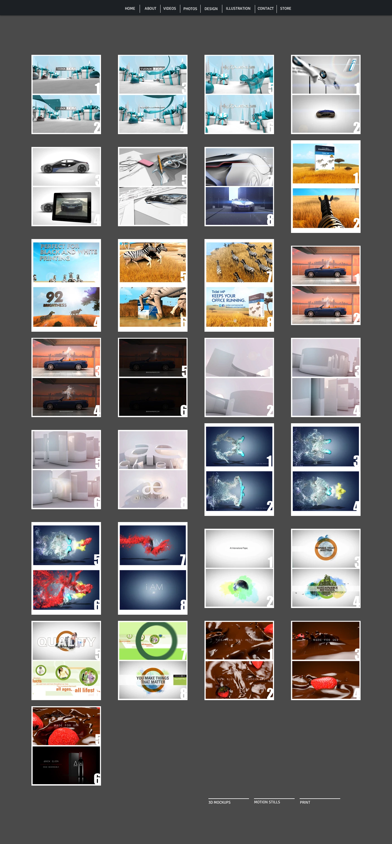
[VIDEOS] (169, 8)
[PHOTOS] (190, 9)
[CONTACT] (265, 8)
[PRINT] (308, 802)
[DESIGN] (211, 9)
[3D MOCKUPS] (221, 802)
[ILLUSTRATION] (238, 8)
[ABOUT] (150, 8)
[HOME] (130, 8)
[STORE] (285, 8)
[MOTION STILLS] (270, 802)
